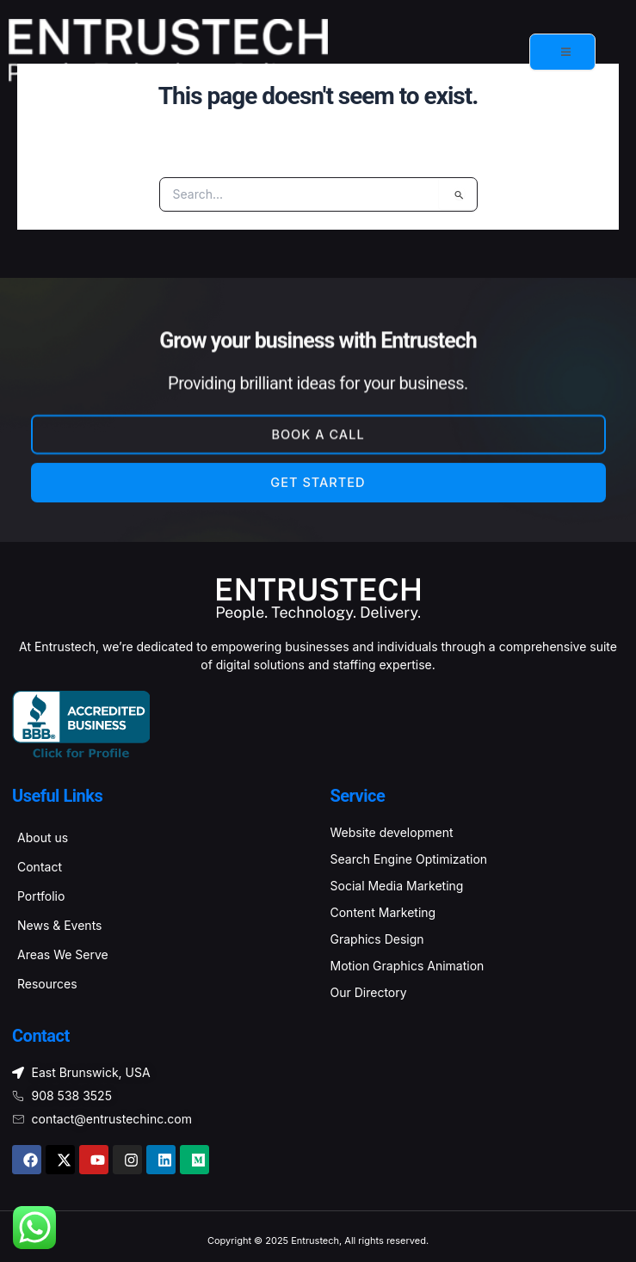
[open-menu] (562, 52)
